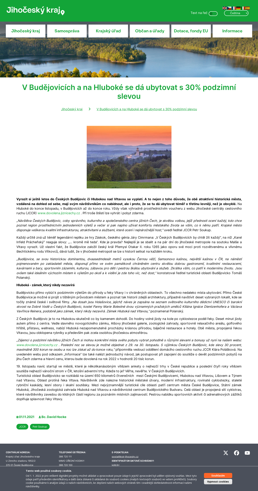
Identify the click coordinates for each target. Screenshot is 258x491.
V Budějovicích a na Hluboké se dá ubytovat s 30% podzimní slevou (147, 109)
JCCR (22, 426)
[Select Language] (236, 13)
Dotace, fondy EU (191, 30)
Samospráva (67, 30)
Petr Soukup (40, 426)
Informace (232, 30)
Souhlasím (218, 475)
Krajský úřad (108, 30)
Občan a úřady (149, 30)
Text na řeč (199, 13)
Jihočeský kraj (25, 30)
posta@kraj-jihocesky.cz (125, 456)
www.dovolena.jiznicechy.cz (59, 213)
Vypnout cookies (218, 481)
